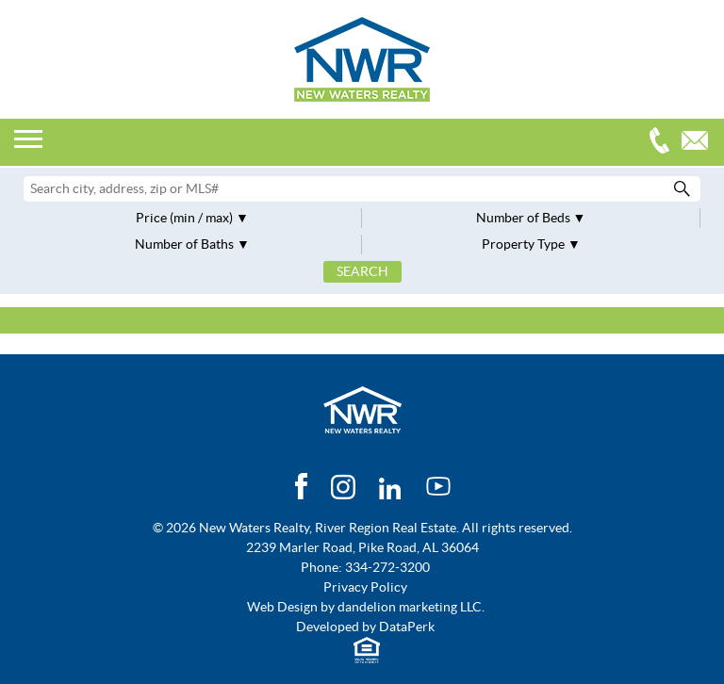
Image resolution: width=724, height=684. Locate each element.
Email (699, 142)
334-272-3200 (664, 142)
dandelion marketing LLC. (411, 606)
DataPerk (407, 626)
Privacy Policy (365, 586)
